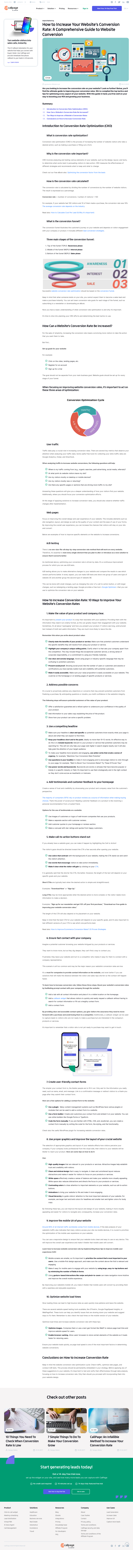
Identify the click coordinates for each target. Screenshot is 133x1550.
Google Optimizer (109, 587)
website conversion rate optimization (66, 291)
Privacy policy (86, 1522)
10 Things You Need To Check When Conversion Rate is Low (22, 1441)
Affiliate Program (61, 1528)
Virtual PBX (8, 1522)
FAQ (56, 1534)
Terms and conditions (88, 1525)
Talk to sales (81, 1491)
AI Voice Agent (9, 1525)
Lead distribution (10, 1519)
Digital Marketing (48, 21)
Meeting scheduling (11, 1515)
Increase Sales (112, 1515)
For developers (60, 1531)
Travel (32, 1531)
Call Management (10, 1528)
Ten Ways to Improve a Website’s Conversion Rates (67, 115)
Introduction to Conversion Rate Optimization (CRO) (67, 109)
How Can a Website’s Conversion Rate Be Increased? (67, 112)
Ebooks (58, 1515)
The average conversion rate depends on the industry (63, 206)
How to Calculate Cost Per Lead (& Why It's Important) (72, 212)
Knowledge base (61, 1525)
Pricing (57, 1522)
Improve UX (111, 1519)
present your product (63, 620)
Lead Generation (112, 1512)
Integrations (59, 1519)
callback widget (60, 998)
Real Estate (33, 1522)
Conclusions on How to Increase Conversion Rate (66, 119)
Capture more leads (113, 1522)
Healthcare (33, 1512)
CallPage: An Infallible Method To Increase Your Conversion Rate (106, 1441)
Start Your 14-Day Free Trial (107, 8)
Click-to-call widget (11, 1512)
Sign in (85, 8)
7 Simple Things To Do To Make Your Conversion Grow (64, 1441)
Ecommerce (34, 1528)
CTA (96, 867)
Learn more (13, 62)
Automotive (34, 1525)
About (83, 1512)
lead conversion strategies (93, 231)
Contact (83, 1519)
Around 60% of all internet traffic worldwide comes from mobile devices (70, 1227)
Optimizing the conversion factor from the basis (86, 172)
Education (33, 1515)
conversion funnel (107, 291)
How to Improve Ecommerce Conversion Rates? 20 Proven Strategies (78, 929)
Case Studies (85, 1515)
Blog (57, 1512)
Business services (36, 1519)
